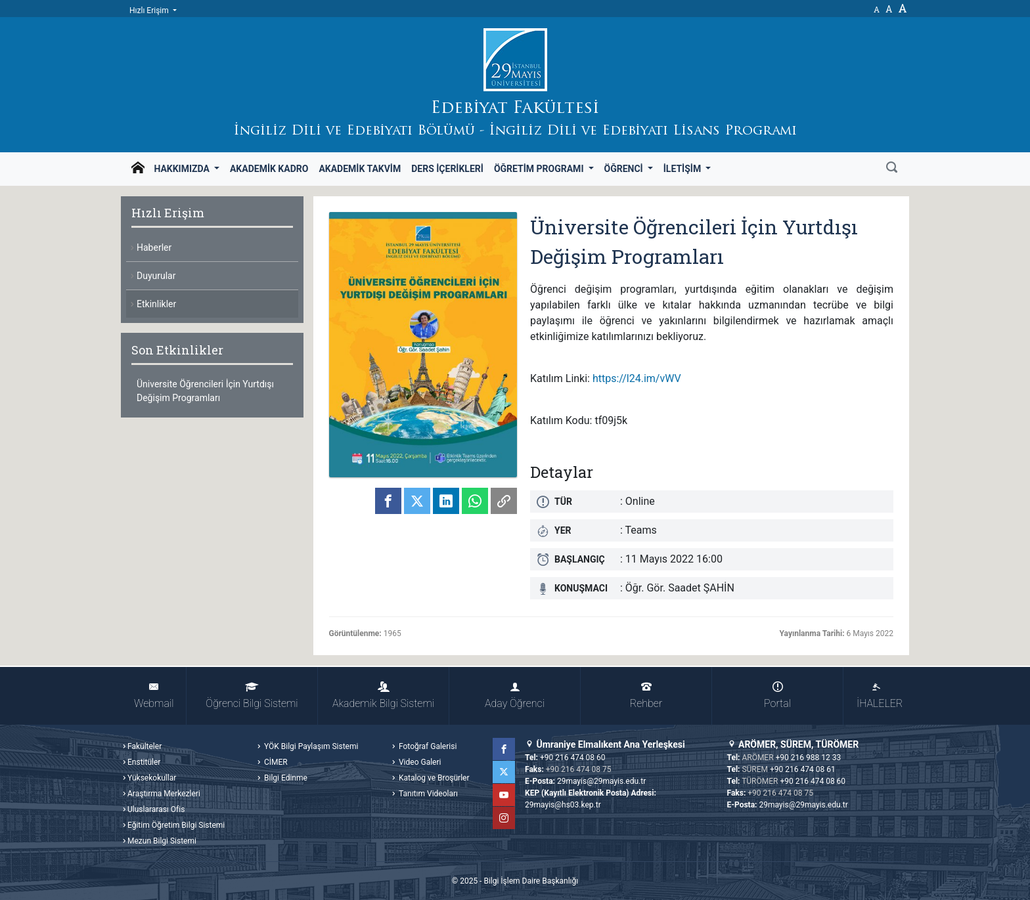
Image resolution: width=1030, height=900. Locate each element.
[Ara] (892, 169)
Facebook (504, 749)
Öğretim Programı (540, 168)
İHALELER (880, 695)
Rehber (646, 695)
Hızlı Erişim (150, 10)
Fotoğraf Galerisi (427, 746)
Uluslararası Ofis (156, 809)
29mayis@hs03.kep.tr (563, 804)
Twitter (504, 772)
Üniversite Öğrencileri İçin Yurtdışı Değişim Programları (205, 391)
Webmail (153, 695)
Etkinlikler (156, 304)
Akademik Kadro (269, 168)
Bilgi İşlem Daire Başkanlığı (530, 881)
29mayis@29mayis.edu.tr (601, 781)
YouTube (504, 795)
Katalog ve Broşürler (433, 777)
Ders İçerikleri (447, 168)
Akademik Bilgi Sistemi (383, 695)
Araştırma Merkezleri (163, 793)
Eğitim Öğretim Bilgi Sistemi (176, 825)
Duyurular (156, 275)
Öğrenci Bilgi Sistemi (252, 695)
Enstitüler (143, 762)
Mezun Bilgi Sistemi (161, 841)
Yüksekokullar (151, 777)
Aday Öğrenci (515, 695)
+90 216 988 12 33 (808, 757)
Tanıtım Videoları (427, 793)
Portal (777, 695)
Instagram (504, 818)
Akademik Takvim (360, 168)
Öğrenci (625, 168)
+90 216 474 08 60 (573, 757)
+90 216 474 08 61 (803, 769)
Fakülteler (144, 746)
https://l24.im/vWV (637, 378)
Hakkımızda (183, 168)
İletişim (683, 168)
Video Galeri (419, 762)
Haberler (154, 247)
